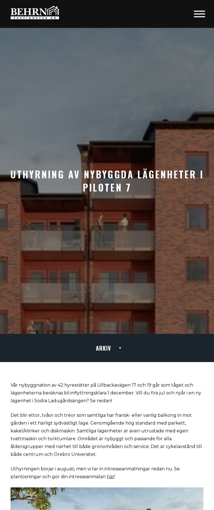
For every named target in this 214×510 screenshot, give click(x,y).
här (110, 476)
